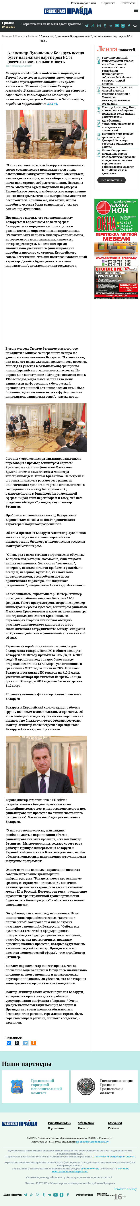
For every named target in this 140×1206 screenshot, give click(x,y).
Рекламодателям (83, 3)
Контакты (128, 3)
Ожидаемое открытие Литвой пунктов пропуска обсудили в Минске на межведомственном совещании (117, 95)
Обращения (86, 1122)
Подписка (108, 3)
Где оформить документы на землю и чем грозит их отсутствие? (118, 125)
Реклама (114, 1128)
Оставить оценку (125, 1189)
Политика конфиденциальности (114, 1156)
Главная (7, 36)
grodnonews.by (90, 1168)
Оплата (83, 1128)
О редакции (56, 1128)
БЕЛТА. (52, 104)
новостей (116, 49)
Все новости (110, 180)
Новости (20, 36)
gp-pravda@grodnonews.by (92, 1141)
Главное (33, 36)
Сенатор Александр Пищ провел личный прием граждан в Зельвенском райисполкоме (118, 112)
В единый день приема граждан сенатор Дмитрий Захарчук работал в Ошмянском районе (117, 140)
